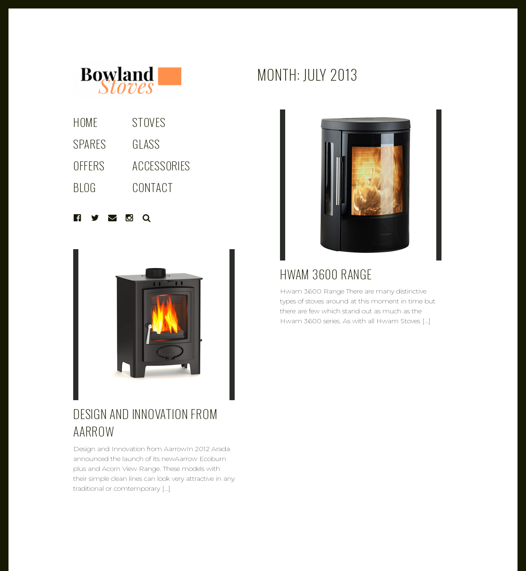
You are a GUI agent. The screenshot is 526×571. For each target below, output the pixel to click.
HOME (85, 121)
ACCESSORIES (161, 165)
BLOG (84, 186)
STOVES (148, 121)
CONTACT (152, 186)
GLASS (146, 143)
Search (146, 218)
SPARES (89, 143)
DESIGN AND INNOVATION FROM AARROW (145, 422)
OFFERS (88, 165)
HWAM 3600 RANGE (326, 274)
